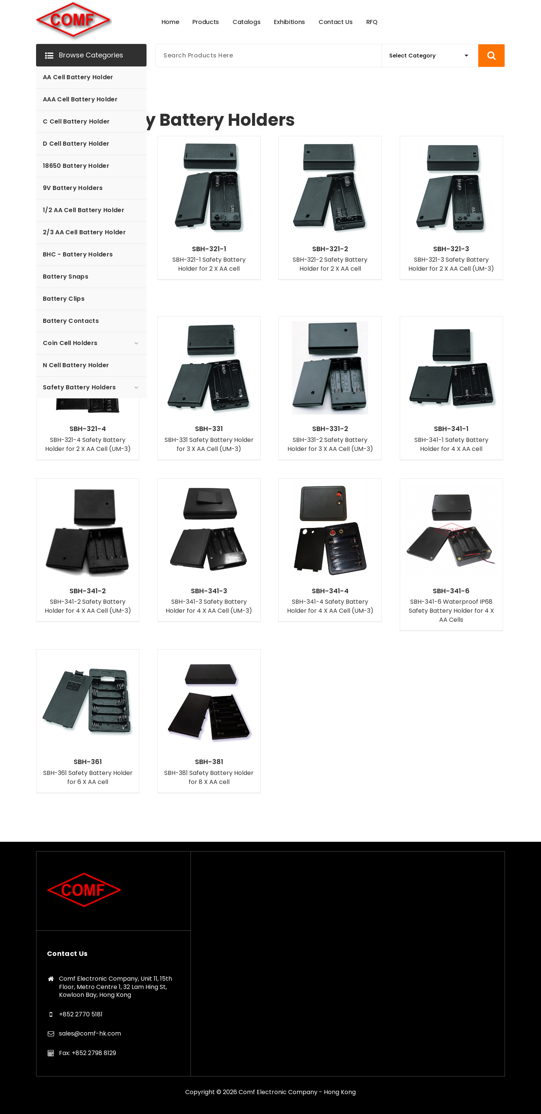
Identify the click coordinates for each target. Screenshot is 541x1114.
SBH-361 (88, 762)
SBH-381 (209, 762)
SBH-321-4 (88, 429)
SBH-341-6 (451, 591)
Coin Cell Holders (70, 343)
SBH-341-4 (330, 591)
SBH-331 (209, 429)
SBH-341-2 (88, 591)
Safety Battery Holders (79, 387)
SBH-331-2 (330, 429)
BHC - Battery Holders (78, 254)
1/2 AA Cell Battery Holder (83, 210)
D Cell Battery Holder (76, 143)
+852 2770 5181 (81, 1014)
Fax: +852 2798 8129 (87, 1053)
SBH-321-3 (451, 249)
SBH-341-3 (209, 591)
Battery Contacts (71, 321)
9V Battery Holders (73, 188)
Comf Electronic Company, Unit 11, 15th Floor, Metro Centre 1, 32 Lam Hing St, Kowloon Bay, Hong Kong (115, 986)
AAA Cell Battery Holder (80, 99)
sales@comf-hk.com (90, 1033)
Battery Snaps (65, 276)
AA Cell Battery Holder (78, 77)
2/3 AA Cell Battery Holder (84, 232)
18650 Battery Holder (76, 165)
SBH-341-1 (451, 429)
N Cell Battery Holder (76, 365)
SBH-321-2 (330, 249)
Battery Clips (64, 298)
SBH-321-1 (209, 249)
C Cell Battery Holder (76, 121)
